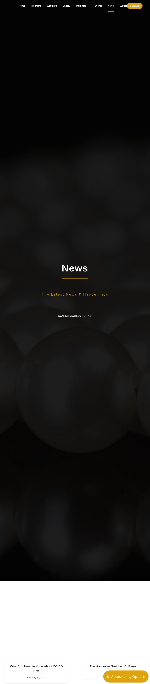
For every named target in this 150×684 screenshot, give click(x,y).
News (111, 5)
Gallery (66, 5)
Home (22, 5)
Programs (36, 5)
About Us (52, 5)
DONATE (135, 5)
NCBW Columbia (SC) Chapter (69, 316)
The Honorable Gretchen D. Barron (114, 666)
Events (98, 5)
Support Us (125, 5)
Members (83, 6)
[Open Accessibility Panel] (126, 676)
